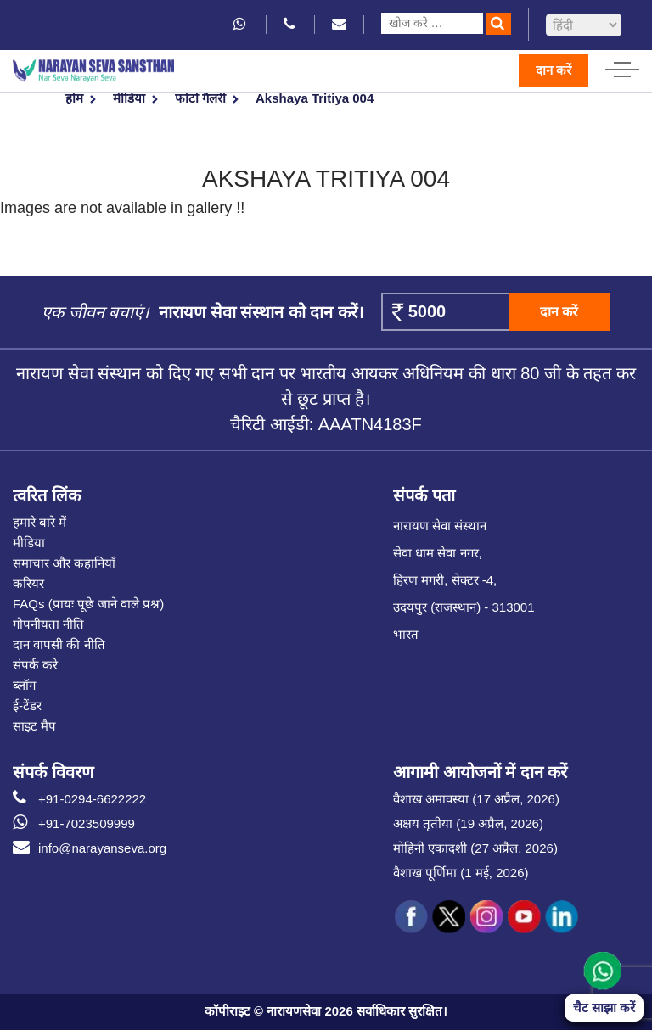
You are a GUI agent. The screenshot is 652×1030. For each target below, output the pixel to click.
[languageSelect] (583, 25)
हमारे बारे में (39, 522)
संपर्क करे (35, 665)
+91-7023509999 (74, 824)
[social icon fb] (412, 917)
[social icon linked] (561, 917)
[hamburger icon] (622, 65)
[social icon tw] (449, 917)
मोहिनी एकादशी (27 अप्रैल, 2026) (475, 848)
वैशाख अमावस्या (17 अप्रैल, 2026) (476, 799)
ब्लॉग (24, 685)
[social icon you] (524, 917)
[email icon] (339, 24)
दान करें (553, 70)
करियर (28, 583)
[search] (498, 24)
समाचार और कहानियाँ (64, 563)
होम (74, 98)
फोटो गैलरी (200, 98)
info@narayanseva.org (89, 848)
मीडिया (129, 98)
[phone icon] (290, 24)
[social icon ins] (486, 917)
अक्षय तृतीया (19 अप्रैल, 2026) (468, 823)
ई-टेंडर (27, 705)
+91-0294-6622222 (79, 799)
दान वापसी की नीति (59, 644)
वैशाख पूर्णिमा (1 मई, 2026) (461, 872)
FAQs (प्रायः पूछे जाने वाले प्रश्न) (88, 603)
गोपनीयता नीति (48, 624)
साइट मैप (34, 726)
